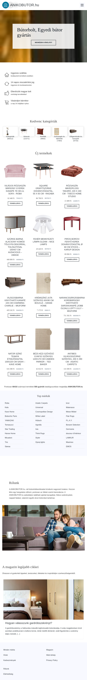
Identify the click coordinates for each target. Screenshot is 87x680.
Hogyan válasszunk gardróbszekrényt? (28, 612)
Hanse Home (31, 427)
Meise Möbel (10, 415)
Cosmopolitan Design (74, 408)
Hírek (5, 644)
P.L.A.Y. (50, 419)
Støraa (50, 436)
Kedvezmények (9, 650)
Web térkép (51, 644)
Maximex (30, 436)
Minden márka (9, 639)
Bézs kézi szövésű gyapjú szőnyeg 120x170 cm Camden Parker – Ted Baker (43, 359)
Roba (7, 403)
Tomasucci (73, 419)
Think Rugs (52, 427)
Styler (28, 432)
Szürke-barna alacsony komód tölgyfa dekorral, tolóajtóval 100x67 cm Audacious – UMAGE (15, 247)
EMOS (71, 436)
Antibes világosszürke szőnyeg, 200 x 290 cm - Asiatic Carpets (72, 359)
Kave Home (52, 407)
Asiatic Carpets (32, 403)
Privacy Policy (52, 650)
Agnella (8, 423)
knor (49, 403)
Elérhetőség (8, 663)
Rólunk (6, 658)
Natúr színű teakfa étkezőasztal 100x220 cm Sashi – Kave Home (15, 359)
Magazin (49, 639)
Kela (70, 403)
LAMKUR (51, 432)
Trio (70, 432)
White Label (52, 415)
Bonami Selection (33, 423)
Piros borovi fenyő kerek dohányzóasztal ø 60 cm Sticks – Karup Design (72, 244)
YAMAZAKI (9, 419)
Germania (9, 427)
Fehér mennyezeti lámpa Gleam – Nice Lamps (43, 241)
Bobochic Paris (32, 415)
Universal (9, 407)
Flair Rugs (73, 415)
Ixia (70, 423)
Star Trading (52, 423)
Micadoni (8, 432)
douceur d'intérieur (76, 427)
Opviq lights (10, 436)
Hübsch (29, 419)
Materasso (30, 407)
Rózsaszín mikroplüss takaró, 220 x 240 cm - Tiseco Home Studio (72, 191)
